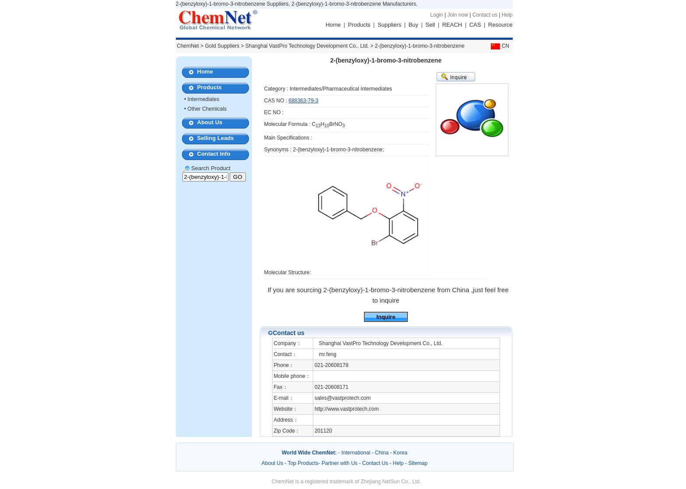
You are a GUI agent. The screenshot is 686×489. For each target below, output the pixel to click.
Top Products (303, 463)
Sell (430, 24)
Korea (400, 453)
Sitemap (417, 463)
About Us (210, 122)
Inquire (385, 317)
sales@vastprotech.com (343, 398)
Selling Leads (215, 138)
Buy (413, 24)
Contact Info (214, 153)
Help (507, 15)
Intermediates (204, 99)
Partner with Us (340, 463)
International (355, 453)
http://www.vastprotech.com (347, 409)
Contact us (484, 15)
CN (499, 46)
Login (436, 15)
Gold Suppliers (222, 46)
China (381, 453)
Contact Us (375, 463)
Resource (500, 24)
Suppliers (389, 24)
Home (333, 24)
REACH (452, 24)
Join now (457, 15)
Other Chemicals (207, 109)
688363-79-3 (303, 101)
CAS (475, 24)
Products (359, 24)
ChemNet (188, 46)
